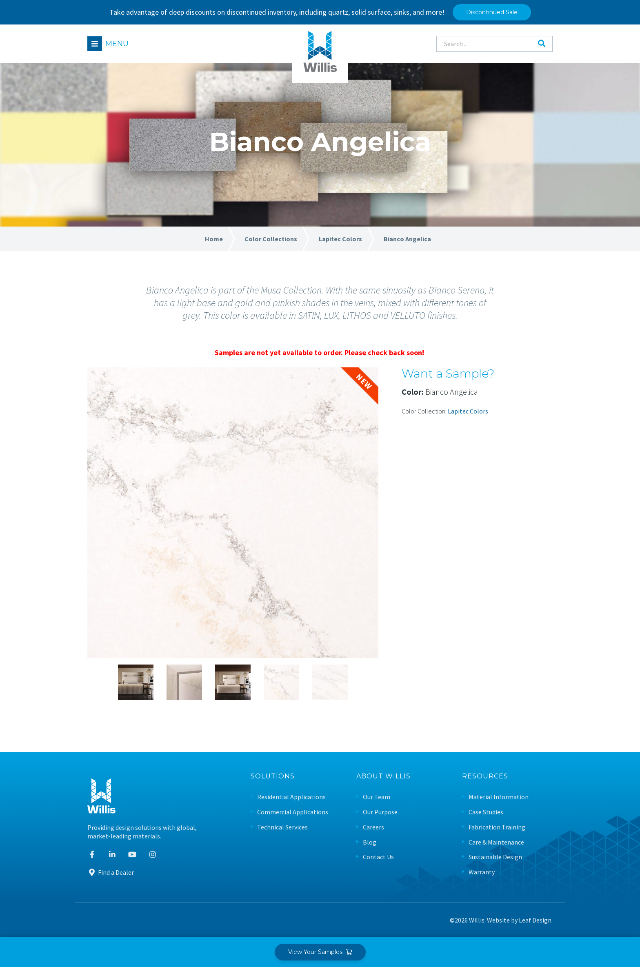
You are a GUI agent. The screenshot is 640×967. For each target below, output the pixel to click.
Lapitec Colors (468, 411)
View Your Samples (320, 952)
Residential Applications (291, 797)
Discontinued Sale (492, 12)
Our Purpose (380, 812)
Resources (485, 776)
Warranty (482, 872)
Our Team (376, 797)
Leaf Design (535, 920)
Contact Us (378, 857)
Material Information (499, 797)
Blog (369, 842)
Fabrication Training (497, 827)
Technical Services (282, 827)
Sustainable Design (495, 857)
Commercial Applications (292, 812)
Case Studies (486, 812)
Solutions (273, 776)
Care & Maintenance (496, 842)
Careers (373, 827)
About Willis (383, 776)
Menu (117, 43)
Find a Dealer (110, 872)
